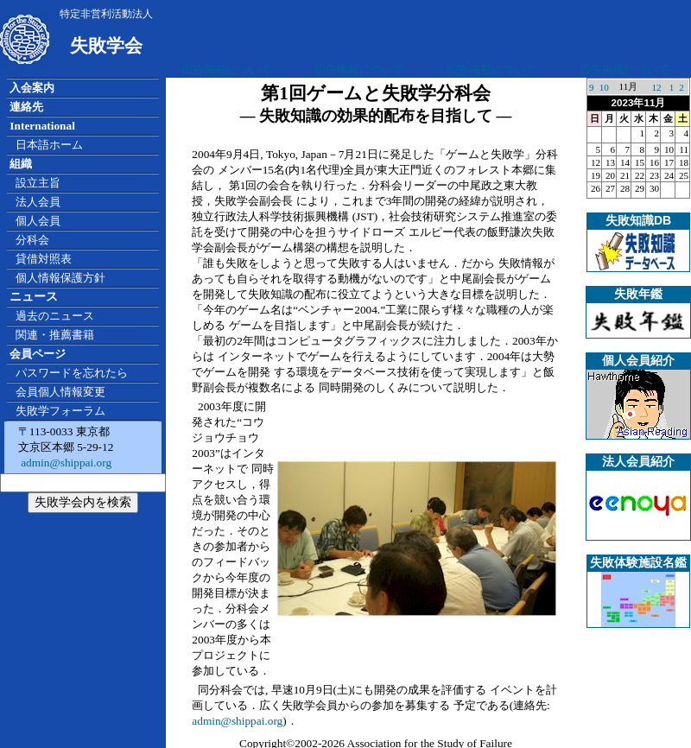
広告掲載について (226, 69)
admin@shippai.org (64, 462)
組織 (21, 163)
